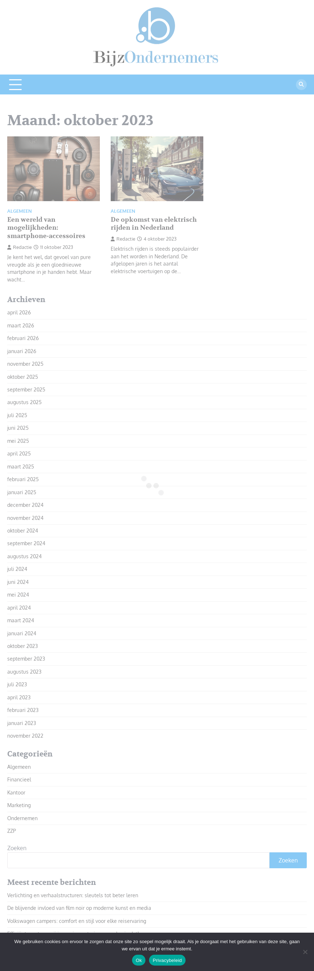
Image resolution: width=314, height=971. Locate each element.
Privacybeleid (167, 960)
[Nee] (305, 951)
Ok (139, 960)
